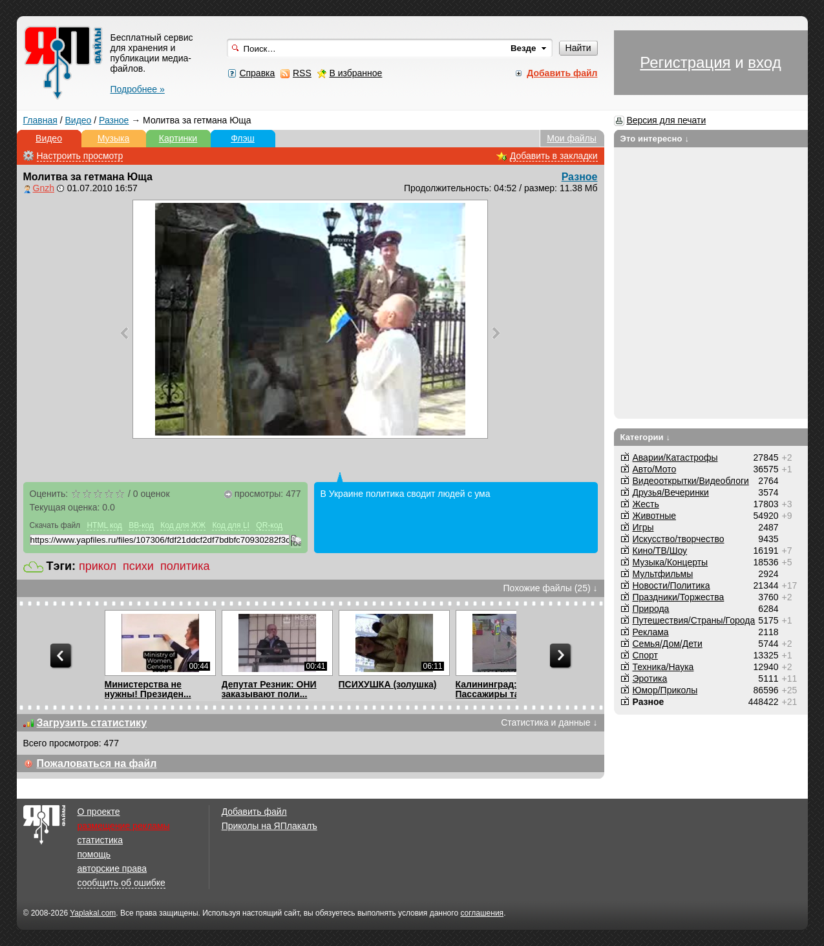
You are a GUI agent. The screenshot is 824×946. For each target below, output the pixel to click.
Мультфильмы (663, 574)
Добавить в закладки (554, 156)
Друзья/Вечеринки (671, 492)
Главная (40, 120)
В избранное (355, 73)
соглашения (481, 913)
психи (138, 566)
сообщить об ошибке (121, 883)
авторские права (112, 868)
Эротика (650, 678)
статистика (100, 840)
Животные (655, 515)
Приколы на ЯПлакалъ (269, 826)
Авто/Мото (655, 469)
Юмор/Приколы (665, 690)
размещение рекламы (124, 826)
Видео (78, 120)
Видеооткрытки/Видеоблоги (691, 481)
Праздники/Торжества (678, 597)
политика (185, 566)
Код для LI (230, 525)
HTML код (104, 525)
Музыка (114, 138)
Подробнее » (138, 89)
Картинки (178, 138)
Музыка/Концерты (670, 562)
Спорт (645, 655)
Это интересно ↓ (655, 138)
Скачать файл (55, 525)
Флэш (243, 138)
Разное (114, 120)
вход (764, 62)
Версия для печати (666, 120)
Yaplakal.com (93, 913)
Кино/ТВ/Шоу (660, 550)
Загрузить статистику (92, 722)
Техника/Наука (663, 667)
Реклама (651, 632)
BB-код (141, 525)
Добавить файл (254, 811)
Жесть (646, 504)
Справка (257, 73)
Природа (651, 609)
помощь (94, 854)
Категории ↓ (645, 437)
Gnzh (43, 188)
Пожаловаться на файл (97, 763)
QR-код (269, 525)
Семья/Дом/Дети (668, 643)
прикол (97, 566)
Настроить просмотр (80, 156)
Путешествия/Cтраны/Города (694, 620)
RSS (302, 73)
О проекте (99, 811)
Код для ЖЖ (183, 525)
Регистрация (685, 62)
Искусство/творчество (678, 539)
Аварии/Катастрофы (675, 457)
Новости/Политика (671, 585)
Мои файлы (572, 138)
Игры (643, 527)
